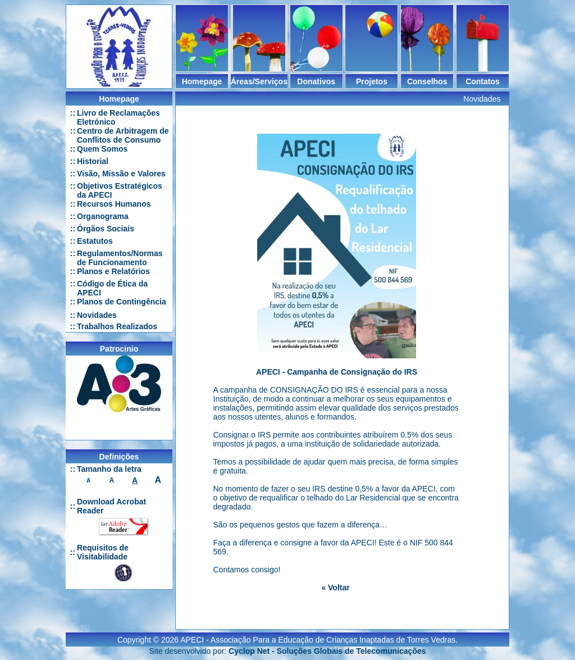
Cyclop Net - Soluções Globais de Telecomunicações (327, 646)
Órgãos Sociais (105, 228)
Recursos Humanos (113, 203)
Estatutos (95, 240)
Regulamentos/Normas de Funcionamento (119, 258)
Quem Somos (102, 148)
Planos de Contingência (121, 301)
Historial (92, 161)
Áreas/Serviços (259, 81)
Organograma (103, 216)
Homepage (202, 81)
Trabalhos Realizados (117, 326)
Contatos (483, 81)
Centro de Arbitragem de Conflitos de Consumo (123, 135)
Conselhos (427, 81)
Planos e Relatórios (113, 271)
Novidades (97, 315)
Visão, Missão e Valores (121, 173)
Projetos (371, 81)
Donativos (316, 81)
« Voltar (335, 587)
